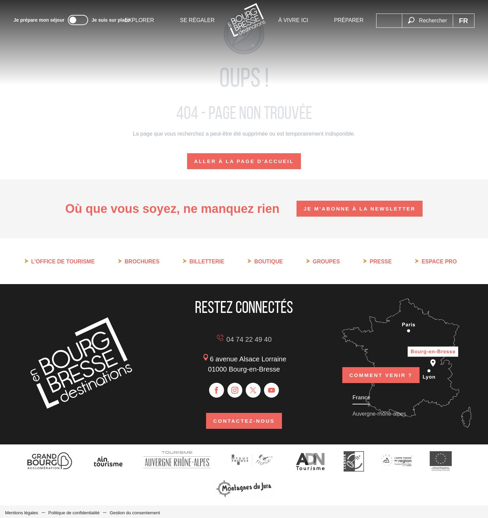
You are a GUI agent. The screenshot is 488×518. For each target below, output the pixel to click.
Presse (381, 261)
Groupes (326, 261)
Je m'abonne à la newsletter (360, 209)
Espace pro (439, 261)
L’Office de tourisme (63, 261)
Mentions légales (21, 510)
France (361, 395)
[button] (427, 16)
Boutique (268, 261)
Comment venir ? (380, 365)
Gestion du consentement (135, 510)
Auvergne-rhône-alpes (379, 412)
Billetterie (206, 261)
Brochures (142, 261)
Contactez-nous (244, 420)
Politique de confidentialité (74, 510)
